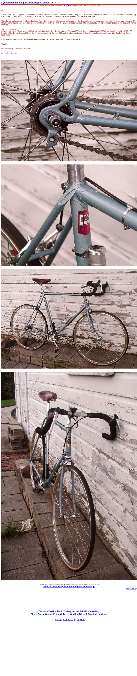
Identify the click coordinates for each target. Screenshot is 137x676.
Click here (67, 5)
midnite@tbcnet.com (9, 53)
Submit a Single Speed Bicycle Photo (70, 620)
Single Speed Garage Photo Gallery (49, 614)
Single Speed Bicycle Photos (34, 2)
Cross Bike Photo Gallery (86, 611)
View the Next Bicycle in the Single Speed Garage (69, 586)
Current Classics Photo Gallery (55, 611)
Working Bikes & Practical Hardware (89, 614)
